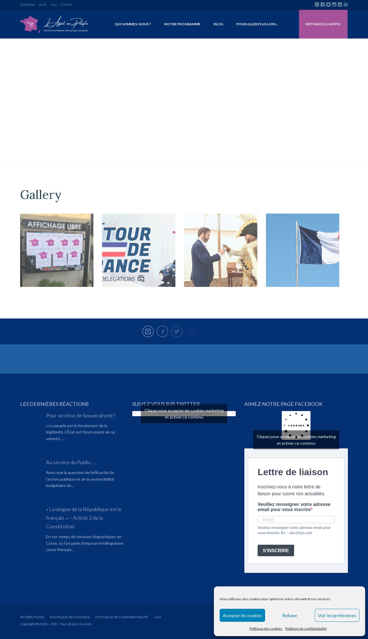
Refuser (290, 615)
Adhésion (27, 4)
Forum (66, 4)
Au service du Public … (70, 462)
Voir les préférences (337, 615)
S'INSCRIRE (276, 550)
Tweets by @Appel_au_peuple (184, 413)
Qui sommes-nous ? (133, 24)
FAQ (53, 4)
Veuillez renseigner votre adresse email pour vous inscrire (294, 507)
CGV (157, 617)
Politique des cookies (266, 628)
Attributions (32, 617)
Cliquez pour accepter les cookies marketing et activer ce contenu (184, 413)
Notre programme (182, 24)
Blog (43, 4)
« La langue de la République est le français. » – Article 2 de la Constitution (84, 517)
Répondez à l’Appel (323, 24)
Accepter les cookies (242, 615)
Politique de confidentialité (306, 628)
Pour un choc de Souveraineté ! (81, 415)
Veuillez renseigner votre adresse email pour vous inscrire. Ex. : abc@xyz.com (294, 530)
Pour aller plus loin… (257, 24)
